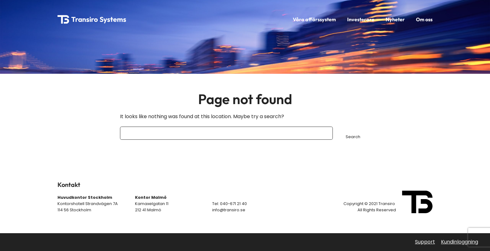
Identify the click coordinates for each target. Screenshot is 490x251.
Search (353, 137)
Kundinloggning (459, 241)
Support (425, 241)
